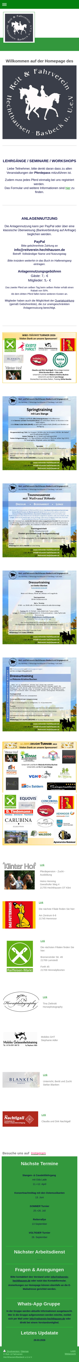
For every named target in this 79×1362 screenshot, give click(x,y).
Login (73, 1351)
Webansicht (70, 1354)
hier (68, 188)
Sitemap (24, 1351)
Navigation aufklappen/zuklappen (39, 4)
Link (42, 865)
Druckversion (11, 1351)
